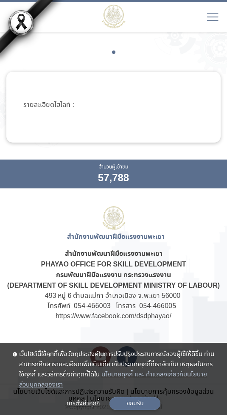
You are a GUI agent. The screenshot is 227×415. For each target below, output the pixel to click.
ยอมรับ (134, 403)
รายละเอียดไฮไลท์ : (48, 105)
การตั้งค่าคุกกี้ (83, 403)
